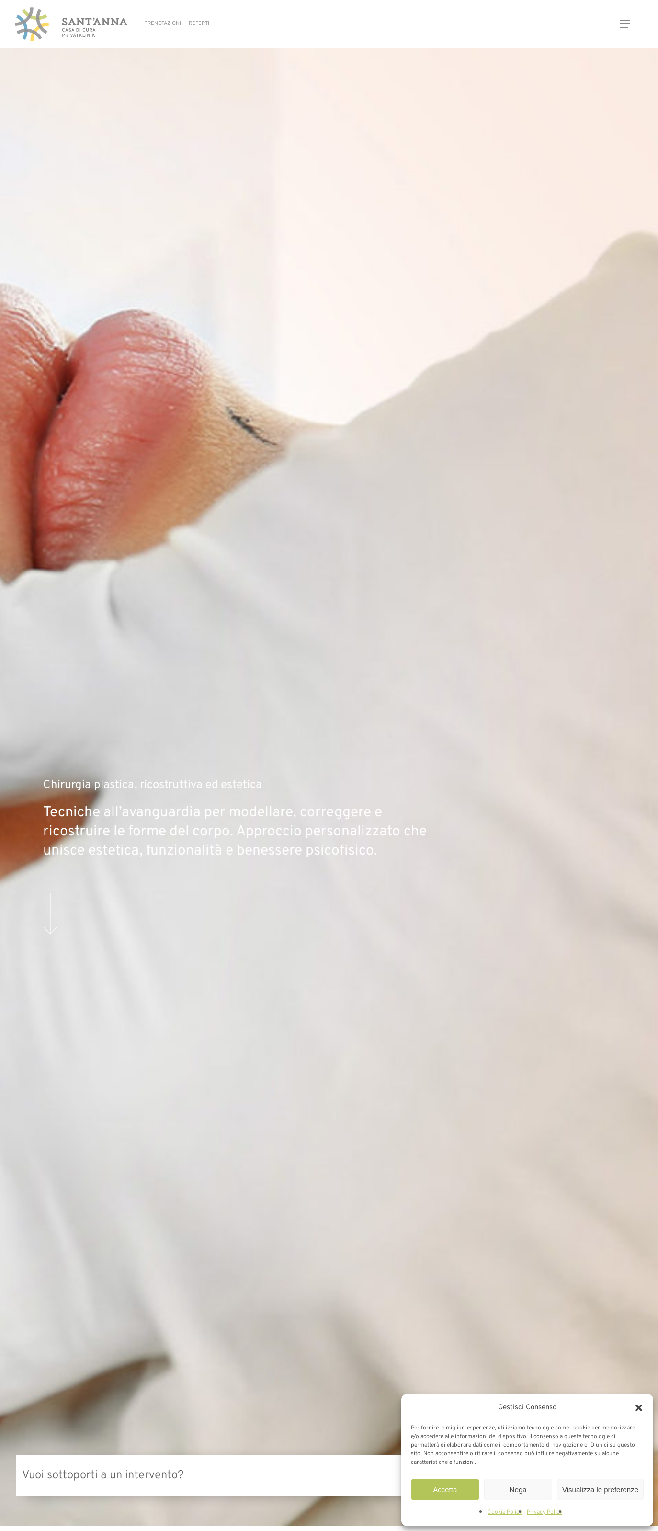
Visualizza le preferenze (600, 1489)
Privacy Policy (544, 1512)
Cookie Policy (505, 1512)
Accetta (445, 1489)
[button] (639, 1408)
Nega (518, 1489)
